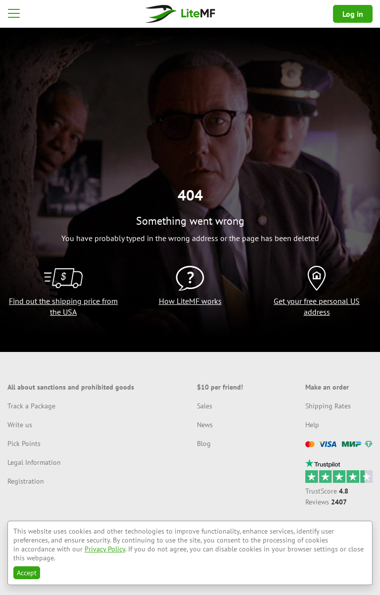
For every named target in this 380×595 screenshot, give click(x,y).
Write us (19, 424)
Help (312, 424)
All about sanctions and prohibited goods (70, 387)
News (205, 424)
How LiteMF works (190, 301)
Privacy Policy (105, 549)
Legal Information (34, 462)
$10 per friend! (220, 387)
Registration (25, 481)
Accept (27, 572)
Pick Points (24, 443)
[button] (14, 14)
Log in (352, 14)
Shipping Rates (328, 405)
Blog (204, 443)
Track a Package (31, 405)
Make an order (327, 387)
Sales (204, 405)
